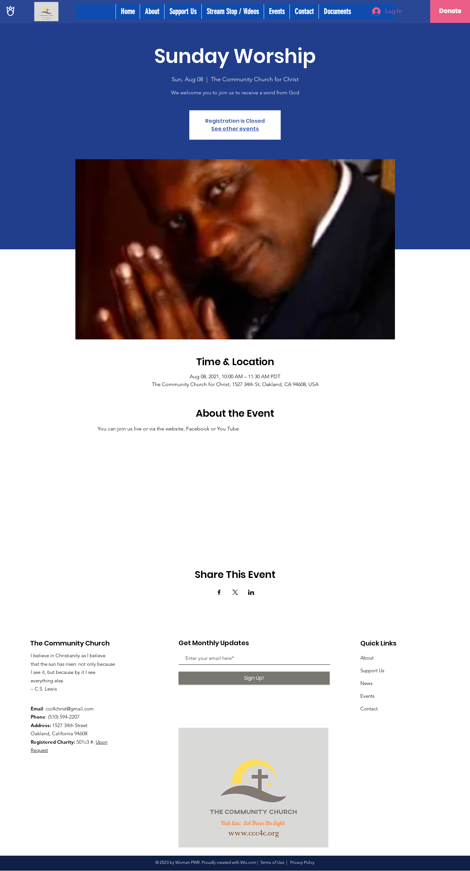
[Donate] (450, 11)
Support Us (372, 670)
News (366, 683)
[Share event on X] (235, 592)
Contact (369, 709)
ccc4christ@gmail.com (70, 709)
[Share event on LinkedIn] (251, 592)
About (367, 658)
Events (367, 696)
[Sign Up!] (254, 678)
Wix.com (248, 862)
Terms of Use (272, 862)
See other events (235, 128)
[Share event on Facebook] (219, 592)
